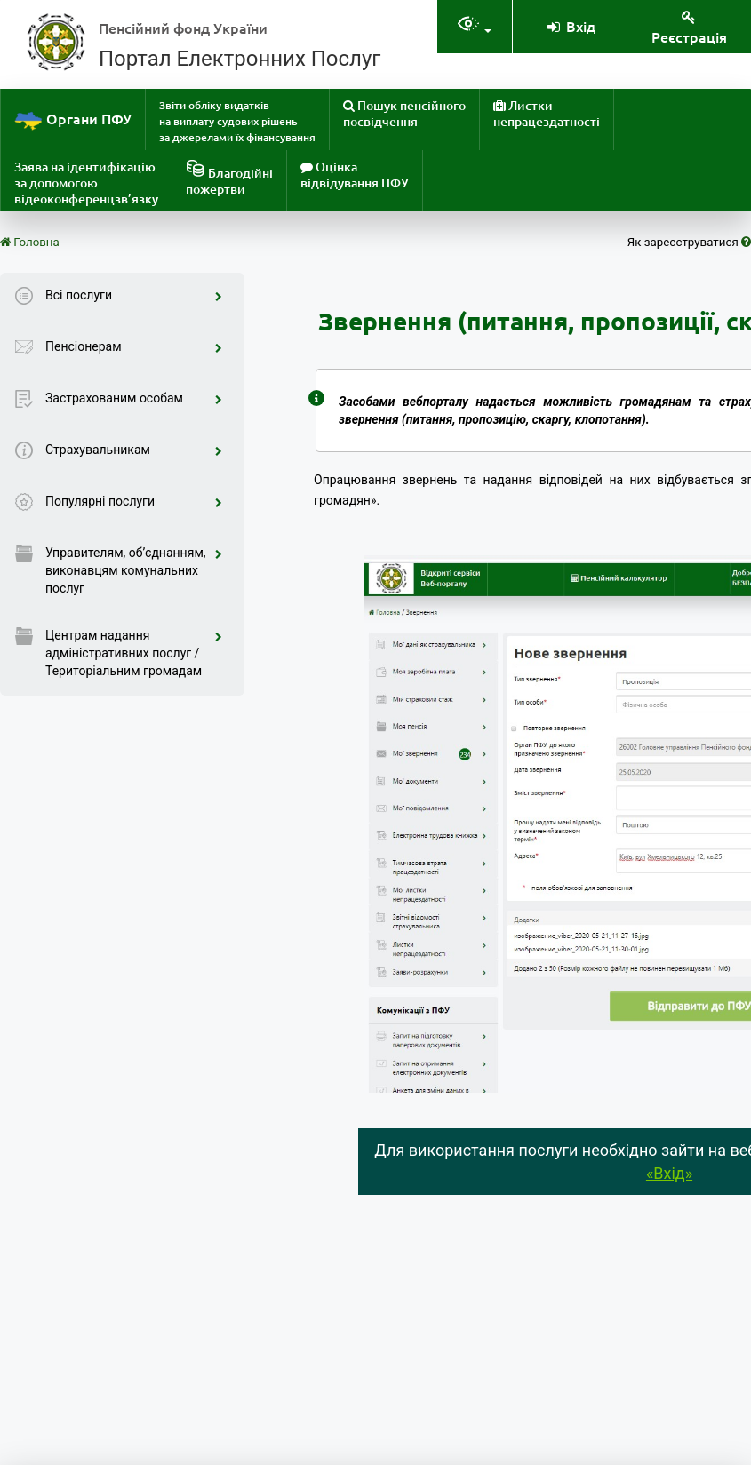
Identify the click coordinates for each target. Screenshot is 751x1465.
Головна (30, 242)
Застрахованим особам (133, 398)
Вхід (569, 26)
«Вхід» (669, 1173)
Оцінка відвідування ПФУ (354, 174)
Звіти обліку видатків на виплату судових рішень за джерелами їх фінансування (237, 121)
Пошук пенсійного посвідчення (404, 113)
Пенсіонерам (133, 346)
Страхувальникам (133, 449)
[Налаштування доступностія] (474, 26)
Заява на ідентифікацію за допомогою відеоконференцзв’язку (86, 182)
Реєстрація (689, 28)
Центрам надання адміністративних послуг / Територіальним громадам (133, 653)
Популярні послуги (133, 501)
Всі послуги (133, 295)
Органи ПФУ (73, 121)
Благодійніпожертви (229, 178)
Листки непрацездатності (546, 113)
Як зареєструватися (689, 242)
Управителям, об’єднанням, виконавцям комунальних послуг (133, 570)
